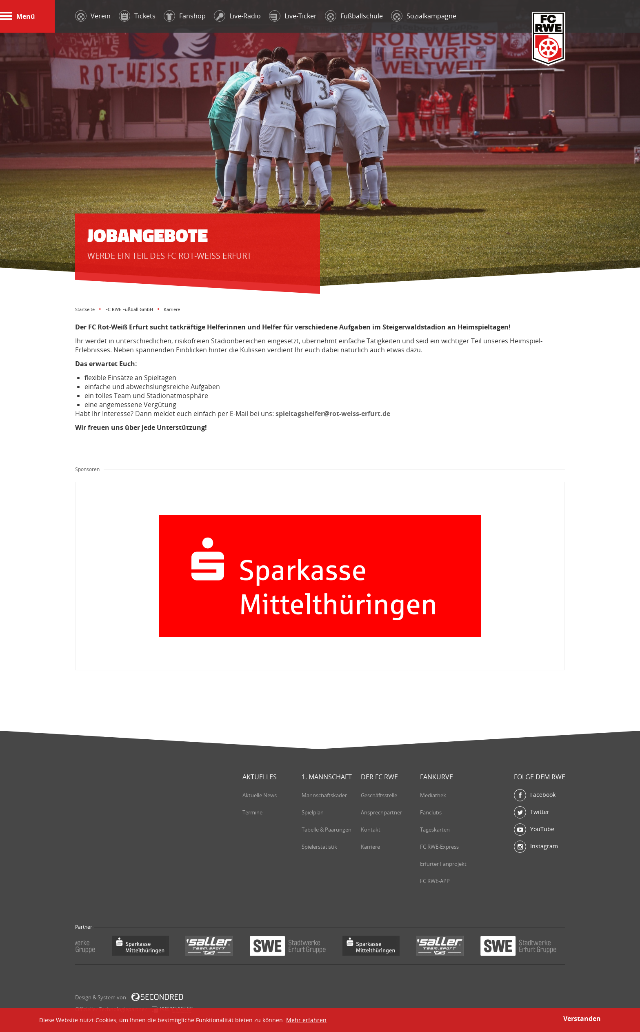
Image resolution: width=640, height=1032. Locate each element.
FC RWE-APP (435, 881)
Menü (17, 16)
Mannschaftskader (324, 795)
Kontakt (370, 829)
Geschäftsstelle (379, 795)
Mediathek (433, 795)
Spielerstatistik (319, 846)
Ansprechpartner (381, 812)
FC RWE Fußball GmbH (129, 309)
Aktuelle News (259, 795)
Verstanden (582, 1018)
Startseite (85, 309)
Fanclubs (431, 812)
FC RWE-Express (439, 846)
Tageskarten (435, 829)
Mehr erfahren (306, 1020)
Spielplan (313, 812)
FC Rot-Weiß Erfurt (548, 39)
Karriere (370, 846)
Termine (252, 812)
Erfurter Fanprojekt (443, 863)
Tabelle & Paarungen (326, 829)
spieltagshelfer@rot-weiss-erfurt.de (333, 413)
